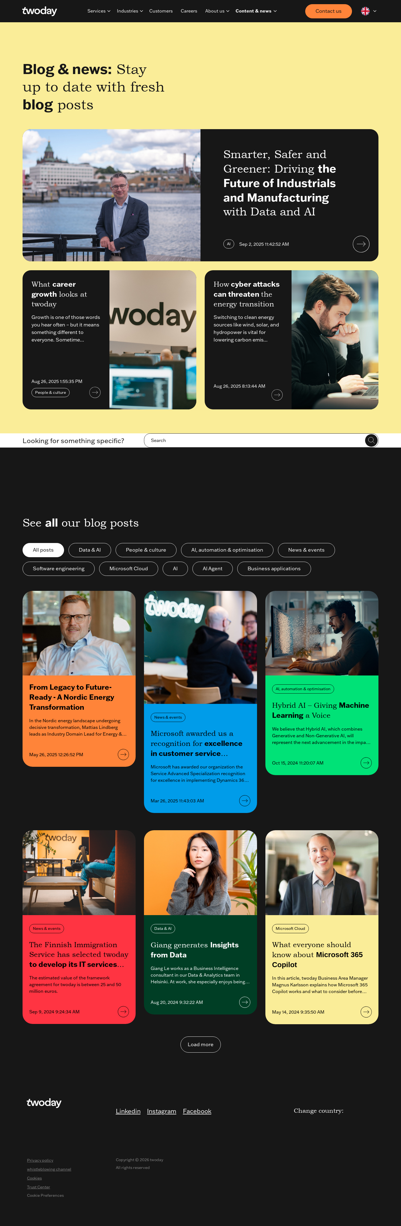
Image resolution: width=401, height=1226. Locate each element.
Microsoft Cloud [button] (128, 568)
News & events (168, 717)
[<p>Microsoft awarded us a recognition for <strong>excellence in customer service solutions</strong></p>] (200, 647)
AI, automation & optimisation (303, 688)
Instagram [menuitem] (161, 1111)
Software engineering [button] (58, 568)
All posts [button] (43, 550)
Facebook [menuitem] (197, 1111)
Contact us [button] (329, 11)
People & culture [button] (146, 550)
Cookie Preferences (45, 1195)
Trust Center (38, 1187)
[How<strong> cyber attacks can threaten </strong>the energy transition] (335, 339)
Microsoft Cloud (290, 928)
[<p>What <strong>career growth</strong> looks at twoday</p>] (152, 339)
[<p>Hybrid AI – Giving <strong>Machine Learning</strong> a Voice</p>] (321, 633)
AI (229, 243)
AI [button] (175, 568)
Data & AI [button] (90, 550)
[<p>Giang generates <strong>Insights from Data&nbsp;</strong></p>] (200, 872)
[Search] (261, 440)
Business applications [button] (274, 568)
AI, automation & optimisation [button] (227, 550)
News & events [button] (306, 550)
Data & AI (163, 928)
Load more (201, 1044)
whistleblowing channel (49, 1169)
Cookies (34, 1178)
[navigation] (109, 11)
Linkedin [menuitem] (128, 1111)
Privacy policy (40, 1160)
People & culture (50, 392)
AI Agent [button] (212, 568)
